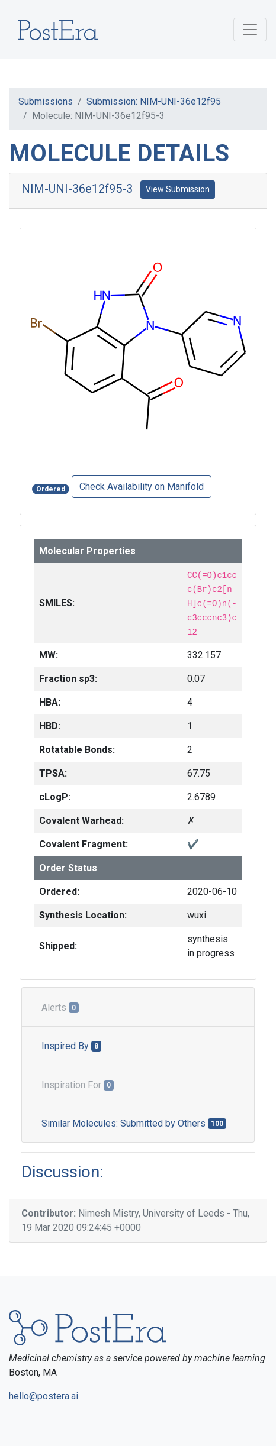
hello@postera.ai (43, 1396)
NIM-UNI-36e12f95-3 (77, 189)
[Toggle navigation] (250, 29)
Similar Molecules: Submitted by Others (133, 1123)
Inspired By (71, 1046)
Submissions (45, 101)
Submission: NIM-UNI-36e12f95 (153, 101)
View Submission (178, 189)
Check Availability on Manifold (141, 486)
